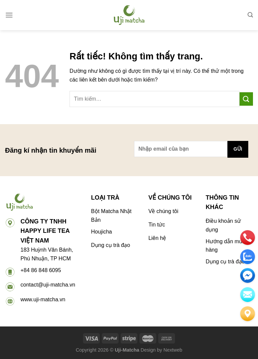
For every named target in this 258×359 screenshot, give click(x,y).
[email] (247, 275)
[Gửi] (246, 98)
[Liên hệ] (247, 313)
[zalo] (247, 256)
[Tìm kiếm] (250, 14)
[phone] (247, 237)
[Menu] (9, 15)
